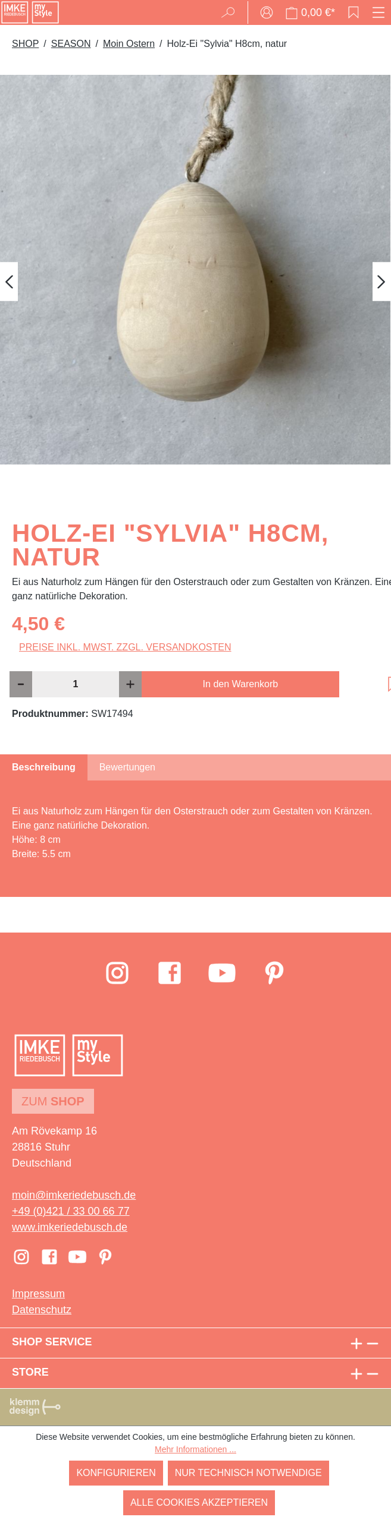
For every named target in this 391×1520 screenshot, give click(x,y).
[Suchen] (231, 12)
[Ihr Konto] (266, 12)
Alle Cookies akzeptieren (199, 1502)
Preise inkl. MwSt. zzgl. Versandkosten (125, 647)
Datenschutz (41, 1310)
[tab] (43, 767)
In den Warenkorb (241, 684)
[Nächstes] (381, 282)
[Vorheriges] (9, 282)
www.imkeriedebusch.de (69, 1227)
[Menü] (378, 12)
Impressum (38, 1294)
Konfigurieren (115, 1473)
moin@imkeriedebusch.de (74, 1195)
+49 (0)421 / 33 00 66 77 (71, 1211)
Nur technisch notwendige (248, 1473)
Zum (53, 1101)
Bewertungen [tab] (127, 767)
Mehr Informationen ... (195, 1449)
